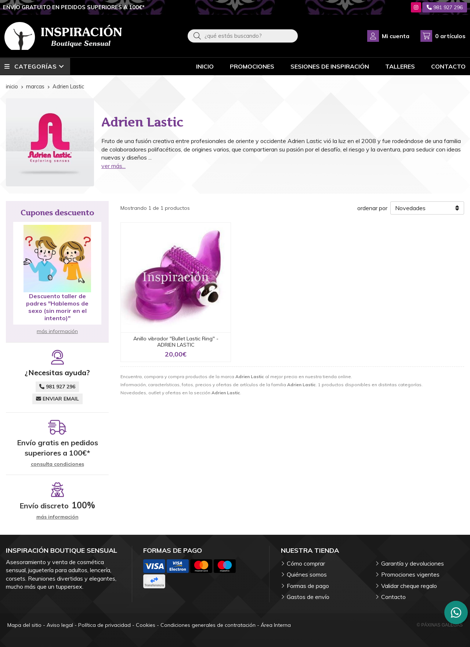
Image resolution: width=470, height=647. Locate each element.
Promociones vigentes (410, 574)
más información (57, 331)
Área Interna (276, 625)
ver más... (113, 165)
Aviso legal (60, 625)
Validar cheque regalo (409, 585)
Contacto (393, 596)
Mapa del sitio (24, 625)
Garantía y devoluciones (412, 563)
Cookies (145, 625)
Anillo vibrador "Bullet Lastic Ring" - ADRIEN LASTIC (175, 341)
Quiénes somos (307, 574)
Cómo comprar (306, 563)
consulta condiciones (57, 464)
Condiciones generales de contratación (208, 625)
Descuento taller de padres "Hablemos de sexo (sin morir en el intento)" (57, 307)
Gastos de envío (308, 596)
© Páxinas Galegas (440, 625)
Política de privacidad (104, 625)
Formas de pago (308, 585)
